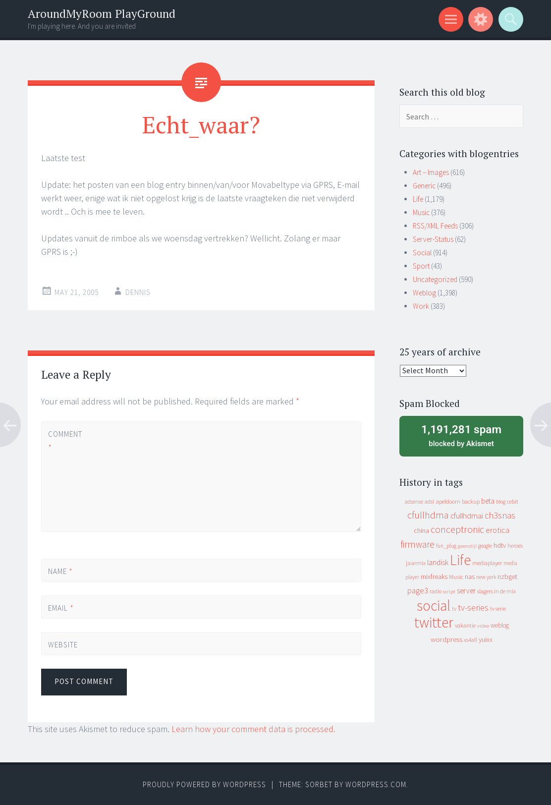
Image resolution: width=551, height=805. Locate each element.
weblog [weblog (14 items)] (500, 625)
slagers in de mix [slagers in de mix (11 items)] (496, 591)
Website (63, 644)
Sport (421, 266)
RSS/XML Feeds (435, 225)
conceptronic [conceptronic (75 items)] (457, 529)
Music (421, 212)
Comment (65, 440)
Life (418, 199)
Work (421, 306)
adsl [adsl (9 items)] (429, 501)
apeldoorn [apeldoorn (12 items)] (448, 501)
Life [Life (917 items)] (460, 560)
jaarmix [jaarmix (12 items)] (416, 563)
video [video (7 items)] (483, 626)
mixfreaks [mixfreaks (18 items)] (434, 576)
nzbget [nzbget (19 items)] (507, 576)
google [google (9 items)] (485, 545)
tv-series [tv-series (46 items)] (473, 607)
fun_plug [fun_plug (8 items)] (446, 545)
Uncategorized (435, 279)
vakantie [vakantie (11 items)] (465, 625)
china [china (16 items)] (421, 530)
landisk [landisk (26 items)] (437, 562)
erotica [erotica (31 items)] (497, 530)
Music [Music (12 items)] (456, 576)
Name (60, 571)
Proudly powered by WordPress (204, 784)
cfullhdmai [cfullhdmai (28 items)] (466, 515)
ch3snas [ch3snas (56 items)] (500, 515)
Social (422, 252)
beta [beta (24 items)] (488, 501)
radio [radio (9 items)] (435, 591)
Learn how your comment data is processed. (253, 729)
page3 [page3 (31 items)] (417, 590)
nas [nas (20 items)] (470, 576)
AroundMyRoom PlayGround (101, 13)
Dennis (138, 292)
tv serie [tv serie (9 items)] (498, 608)
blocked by (461, 435)
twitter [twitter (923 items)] (433, 622)
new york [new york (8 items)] (486, 577)
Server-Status (433, 239)
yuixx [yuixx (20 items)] (486, 639)
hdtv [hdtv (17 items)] (500, 545)
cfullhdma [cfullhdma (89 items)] (428, 515)
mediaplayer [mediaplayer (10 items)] (487, 563)
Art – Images (431, 172)
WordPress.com (375, 784)
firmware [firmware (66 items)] (417, 544)
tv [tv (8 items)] (454, 608)
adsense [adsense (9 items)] (414, 501)
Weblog (424, 292)
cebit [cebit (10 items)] (512, 501)
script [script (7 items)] (449, 591)
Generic (424, 185)
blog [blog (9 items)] (500, 501)
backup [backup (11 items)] (471, 501)
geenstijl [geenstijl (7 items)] (467, 546)
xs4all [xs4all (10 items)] (470, 639)
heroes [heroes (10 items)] (515, 545)
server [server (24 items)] (466, 590)
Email (61, 608)
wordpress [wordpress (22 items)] (446, 639)
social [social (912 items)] (433, 605)
